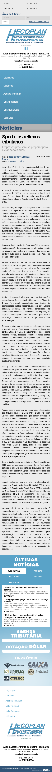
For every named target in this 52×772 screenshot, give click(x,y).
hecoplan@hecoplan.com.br (26, 61)
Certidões (8, 86)
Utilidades (8, 118)
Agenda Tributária (12, 94)
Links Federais (10, 102)
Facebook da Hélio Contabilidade (26, 48)
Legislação (8, 78)
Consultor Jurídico (16, 161)
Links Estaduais (11, 110)
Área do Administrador (39, 22)
